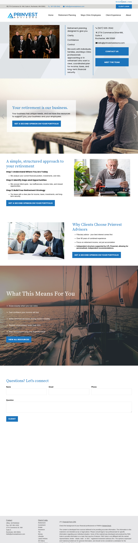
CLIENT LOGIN (124, 6)
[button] (50, 15)
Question (10, 400)
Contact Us (111, 51)
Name (8, 387)
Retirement (41, 523)
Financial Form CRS (69, 522)
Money (40, 534)
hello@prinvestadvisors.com (73, 6)
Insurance (41, 529)
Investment (41, 525)
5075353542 (15, 523)
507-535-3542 (54, 6)
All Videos (41, 541)
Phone (94, 387)
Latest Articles (42, 538)
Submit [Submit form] (12, 419)
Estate (40, 527)
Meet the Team (112, 62)
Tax (39, 532)
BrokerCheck (106, 526)
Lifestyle (41, 536)
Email (51, 387)
